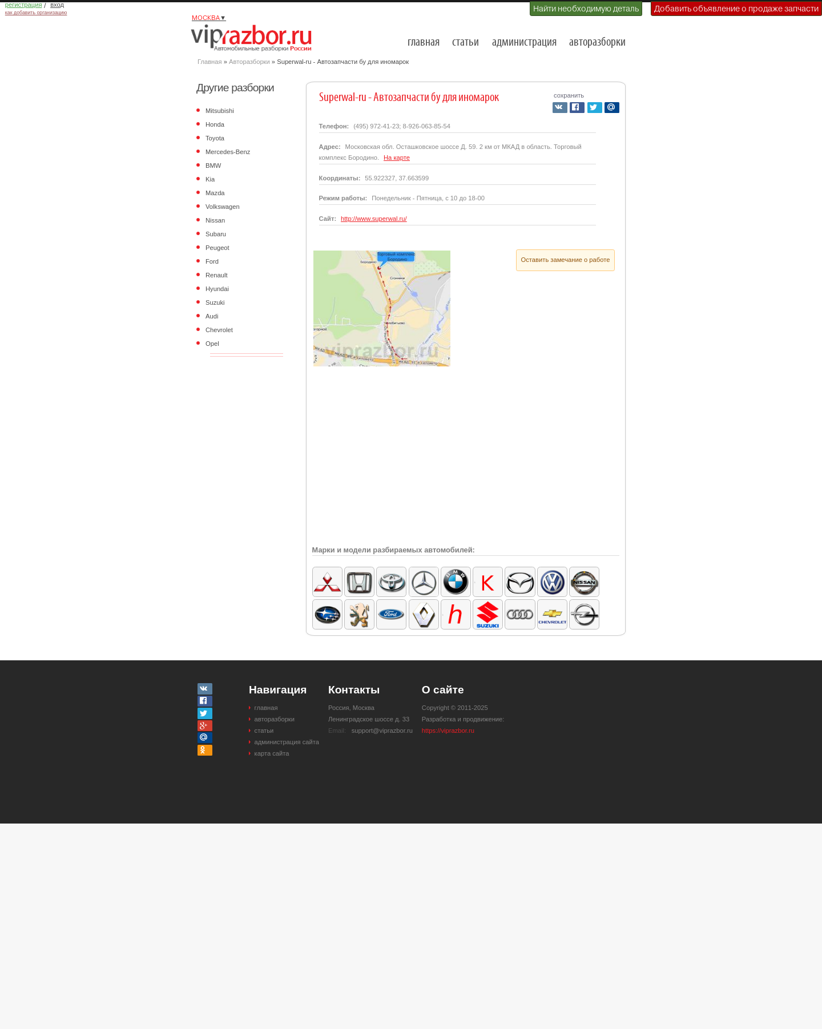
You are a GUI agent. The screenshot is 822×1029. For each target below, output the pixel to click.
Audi (212, 316)
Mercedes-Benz (228, 151)
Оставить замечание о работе (565, 259)
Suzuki (215, 302)
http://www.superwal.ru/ (374, 218)
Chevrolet (219, 329)
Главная (210, 61)
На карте (397, 157)
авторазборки (597, 42)
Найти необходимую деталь (586, 8)
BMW (213, 165)
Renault (217, 275)
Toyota (215, 138)
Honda (215, 124)
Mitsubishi (220, 110)
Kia (210, 179)
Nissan (215, 220)
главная (424, 42)
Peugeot (217, 247)
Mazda (215, 192)
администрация (524, 42)
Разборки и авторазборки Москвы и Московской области (254, 37)
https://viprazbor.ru (448, 730)
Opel (212, 343)
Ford (212, 261)
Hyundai (217, 288)
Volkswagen (223, 206)
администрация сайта (287, 742)
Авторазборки (249, 61)
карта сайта (272, 753)
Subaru (216, 234)
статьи (465, 42)
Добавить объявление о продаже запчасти (736, 8)
